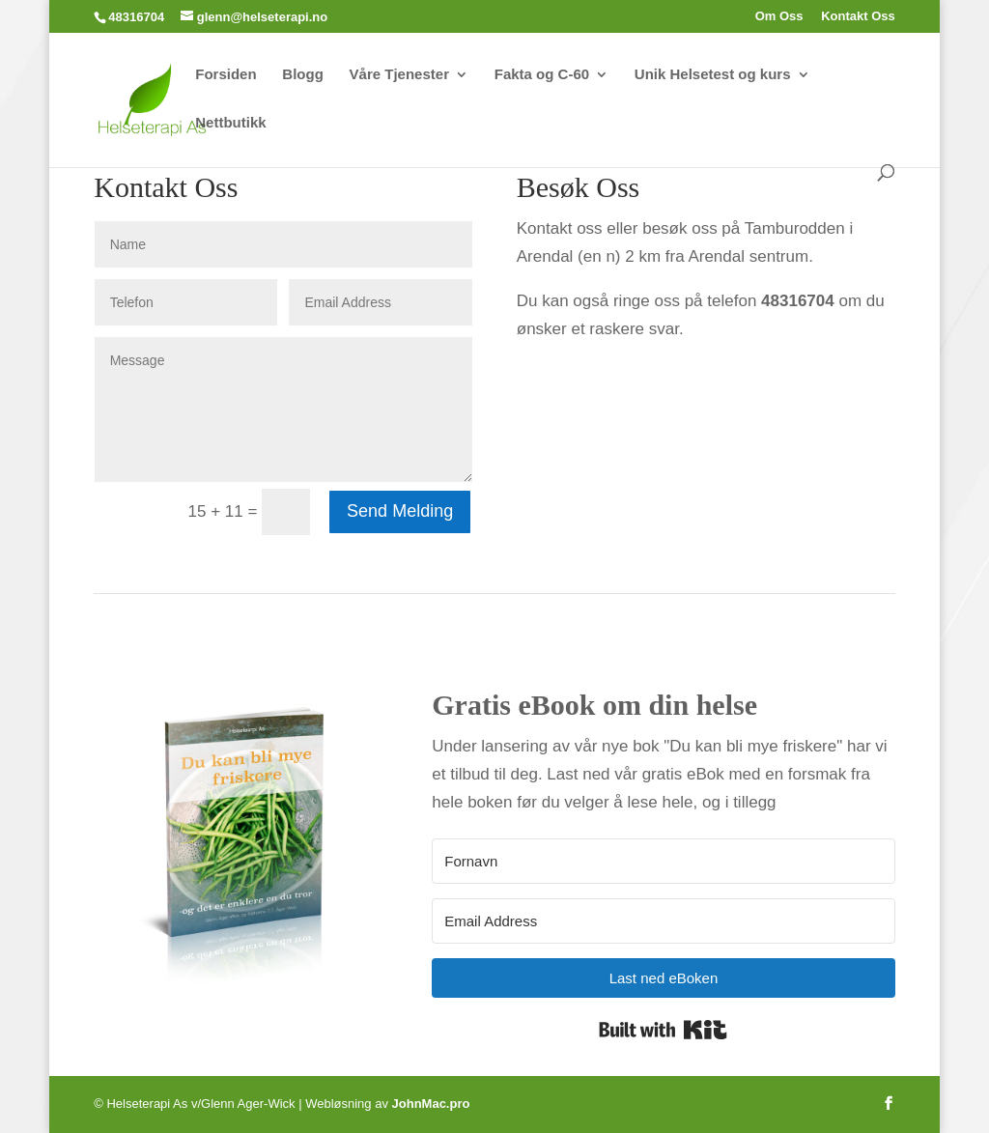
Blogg (303, 75)
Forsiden (225, 75)
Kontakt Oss (858, 16)
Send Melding (400, 511)
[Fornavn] (663, 861)
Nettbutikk (230, 123)
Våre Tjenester (399, 75)
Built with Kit (663, 1029)
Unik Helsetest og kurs (713, 75)
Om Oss (779, 16)
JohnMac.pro (431, 1103)
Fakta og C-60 (541, 75)
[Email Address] (663, 921)
